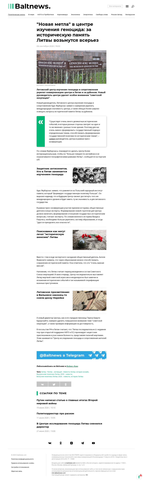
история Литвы (77, 376)
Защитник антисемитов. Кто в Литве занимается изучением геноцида (52, 171)
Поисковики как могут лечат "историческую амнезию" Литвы (51, 234)
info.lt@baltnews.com (59, 473)
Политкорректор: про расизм (55, 413)
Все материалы (115, 6)
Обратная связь (16, 471)
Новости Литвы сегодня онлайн (76, 372)
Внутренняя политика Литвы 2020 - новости (54, 374)
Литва (43, 372)
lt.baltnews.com (70, 463)
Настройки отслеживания (20, 467)
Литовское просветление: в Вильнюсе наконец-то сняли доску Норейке (53, 295)
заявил (52, 139)
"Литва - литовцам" (54, 372)
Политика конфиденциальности (22, 459)
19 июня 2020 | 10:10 (46, 407)
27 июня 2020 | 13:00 (46, 431)
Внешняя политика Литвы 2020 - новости (53, 376)
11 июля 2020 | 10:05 (46, 418)
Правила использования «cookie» (22, 463)
